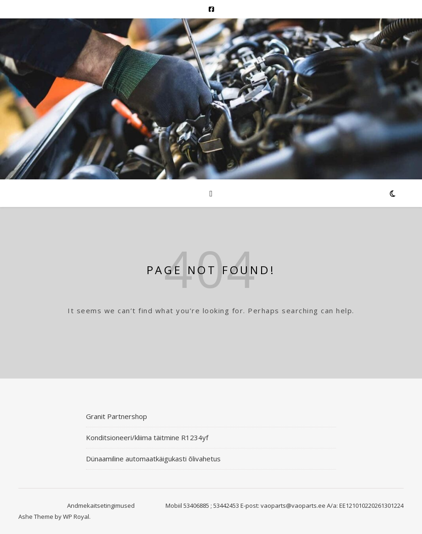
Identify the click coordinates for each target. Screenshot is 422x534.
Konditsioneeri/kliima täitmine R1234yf (147, 437)
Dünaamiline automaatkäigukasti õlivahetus (153, 458)
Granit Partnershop (116, 416)
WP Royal (76, 516)
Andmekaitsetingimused (101, 505)
